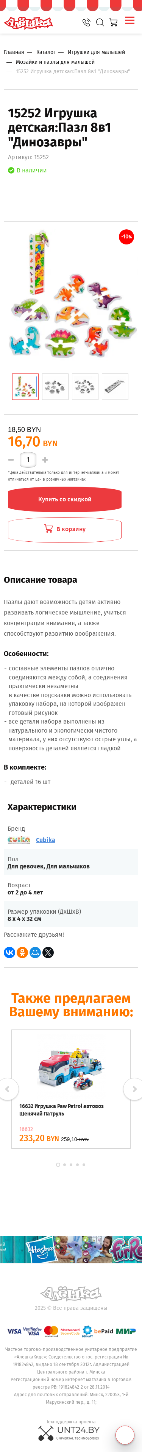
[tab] (25, 387)
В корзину (65, 529)
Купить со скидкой (65, 499)
